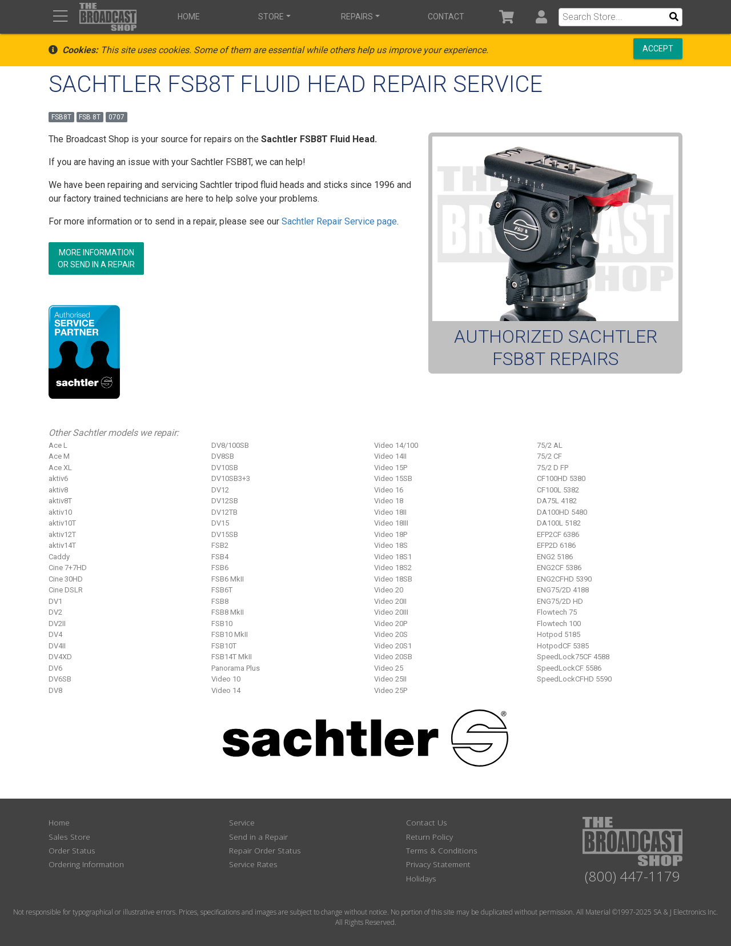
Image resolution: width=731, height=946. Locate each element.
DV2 (55, 612)
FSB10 (221, 623)
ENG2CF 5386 (559, 567)
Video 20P (390, 623)
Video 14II (390, 456)
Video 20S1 (393, 646)
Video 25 (388, 668)
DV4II (57, 646)
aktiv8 (58, 490)
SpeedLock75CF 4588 (573, 656)
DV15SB (224, 534)
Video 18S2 (393, 567)
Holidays (421, 878)
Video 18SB (393, 579)
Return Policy (429, 836)
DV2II (57, 623)
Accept (657, 48)
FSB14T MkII (231, 656)
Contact (446, 16)
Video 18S (391, 545)
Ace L (58, 445)
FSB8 (219, 601)
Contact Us (426, 822)
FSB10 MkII (229, 634)
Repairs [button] (357, 16)
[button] (541, 17)
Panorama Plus (235, 668)
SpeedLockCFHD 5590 (574, 679)
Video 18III (391, 523)
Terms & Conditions (441, 850)
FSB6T (221, 590)
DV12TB (224, 512)
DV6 (55, 668)
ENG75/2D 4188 (563, 590)
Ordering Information (86, 864)
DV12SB (224, 500)
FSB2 (219, 545)
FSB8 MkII (227, 612)
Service (242, 822)
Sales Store (69, 836)
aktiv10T (62, 523)
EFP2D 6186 (556, 545)
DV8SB (222, 456)
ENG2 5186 (555, 556)
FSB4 (219, 556)
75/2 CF (549, 456)
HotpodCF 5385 (563, 646)
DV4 (55, 634)
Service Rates (253, 864)
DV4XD (60, 656)
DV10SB (224, 467)
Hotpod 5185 (558, 634)
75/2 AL (550, 445)
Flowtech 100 (559, 623)
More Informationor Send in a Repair (96, 258)
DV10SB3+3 (230, 478)
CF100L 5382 (558, 490)
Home (189, 16)
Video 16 (388, 490)
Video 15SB (393, 478)
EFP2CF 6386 (558, 534)
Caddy (59, 556)
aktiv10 (60, 512)
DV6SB (60, 679)
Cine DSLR (66, 590)
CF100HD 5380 (561, 478)
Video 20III (391, 612)
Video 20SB (393, 656)
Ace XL (60, 467)
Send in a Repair (258, 836)
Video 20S (391, 634)
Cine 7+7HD (68, 567)
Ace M (59, 456)
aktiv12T (62, 534)
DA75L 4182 (557, 500)
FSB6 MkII (227, 579)
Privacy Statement (438, 864)
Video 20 (388, 590)
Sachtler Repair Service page (339, 221)
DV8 (55, 690)
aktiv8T (60, 500)
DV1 (55, 601)
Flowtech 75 (557, 612)
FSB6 (219, 567)
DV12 (220, 490)
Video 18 (388, 500)
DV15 (220, 523)
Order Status (72, 850)
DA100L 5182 (559, 523)
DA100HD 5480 (562, 512)
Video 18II (390, 512)
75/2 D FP (552, 467)
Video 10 (225, 679)
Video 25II (390, 679)
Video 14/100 (396, 445)
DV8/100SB (230, 445)
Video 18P (390, 534)
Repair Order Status (265, 850)
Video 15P (390, 467)
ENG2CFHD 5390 (564, 579)
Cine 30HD (66, 579)
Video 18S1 (393, 556)
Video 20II (390, 601)
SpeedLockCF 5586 (569, 668)
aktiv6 (58, 478)
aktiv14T (62, 545)
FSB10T (223, 646)
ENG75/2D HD (560, 601)
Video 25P (390, 690)
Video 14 (225, 690)
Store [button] (271, 16)
